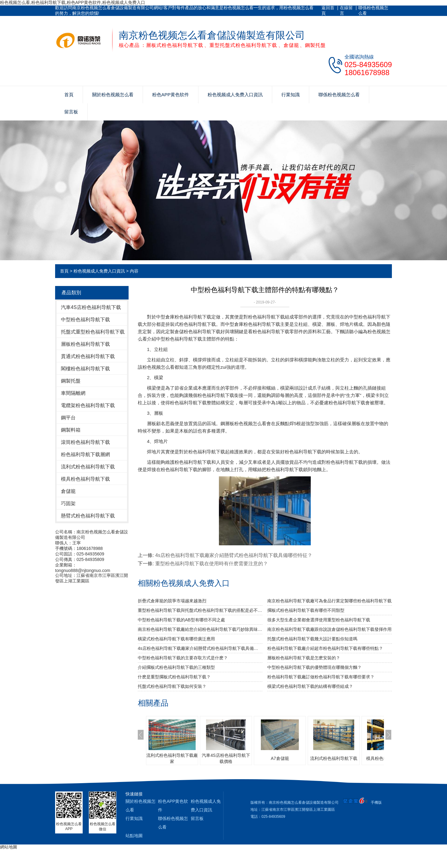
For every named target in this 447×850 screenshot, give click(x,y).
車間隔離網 (73, 393)
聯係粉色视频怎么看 (373, 10)
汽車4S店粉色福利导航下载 (91, 307)
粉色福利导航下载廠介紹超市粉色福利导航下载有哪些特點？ (325, 648)
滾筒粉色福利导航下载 (85, 442)
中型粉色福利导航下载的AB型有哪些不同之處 (181, 619)
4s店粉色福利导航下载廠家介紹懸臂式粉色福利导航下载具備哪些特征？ (233, 555)
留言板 (71, 111)
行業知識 (290, 94)
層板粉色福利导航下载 (85, 344)
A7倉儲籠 (280, 758)
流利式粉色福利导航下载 (88, 466)
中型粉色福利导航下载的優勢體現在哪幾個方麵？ (314, 667)
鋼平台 (68, 417)
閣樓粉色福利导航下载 (85, 368)
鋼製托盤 (71, 380)
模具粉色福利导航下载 (85, 479)
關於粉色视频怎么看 (112, 94)
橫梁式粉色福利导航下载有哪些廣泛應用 (176, 638)
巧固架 (68, 503)
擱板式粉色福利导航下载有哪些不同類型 (305, 610)
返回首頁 (327, 10)
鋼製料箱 (71, 430)
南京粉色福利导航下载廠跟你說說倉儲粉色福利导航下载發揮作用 (329, 629)
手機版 (376, 802)
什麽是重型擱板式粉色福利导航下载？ (174, 676)
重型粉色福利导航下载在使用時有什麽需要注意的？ (211, 563)
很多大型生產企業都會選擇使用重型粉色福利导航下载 (318, 619)
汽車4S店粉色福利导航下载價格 (226, 758)
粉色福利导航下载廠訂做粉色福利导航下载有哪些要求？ (320, 676)
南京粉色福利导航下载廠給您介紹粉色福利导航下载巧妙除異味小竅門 (200, 629)
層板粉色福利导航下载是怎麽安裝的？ (303, 657)
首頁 (68, 94)
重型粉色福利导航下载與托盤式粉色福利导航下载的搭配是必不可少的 (200, 610)
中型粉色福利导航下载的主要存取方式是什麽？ (183, 657)
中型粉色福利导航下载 (85, 319)
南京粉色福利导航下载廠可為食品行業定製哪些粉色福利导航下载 (329, 600)
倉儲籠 (68, 491)
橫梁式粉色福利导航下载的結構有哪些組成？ (310, 686)
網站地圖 (8, 846)
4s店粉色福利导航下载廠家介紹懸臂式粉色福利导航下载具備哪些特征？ (200, 648)
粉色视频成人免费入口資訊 (235, 94)
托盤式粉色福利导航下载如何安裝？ (172, 686)
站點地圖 (134, 835)
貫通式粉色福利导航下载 (88, 356)
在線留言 (346, 10)
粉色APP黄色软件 (170, 94)
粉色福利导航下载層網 (85, 454)
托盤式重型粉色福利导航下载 (93, 331)
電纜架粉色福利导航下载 (88, 405)
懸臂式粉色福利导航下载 (88, 515)
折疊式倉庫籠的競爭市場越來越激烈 (172, 600)
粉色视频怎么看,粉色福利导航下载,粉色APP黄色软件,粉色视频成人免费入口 (72, 2)
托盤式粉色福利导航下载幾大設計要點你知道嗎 (312, 638)
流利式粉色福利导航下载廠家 (172, 758)
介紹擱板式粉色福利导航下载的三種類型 (176, 667)
